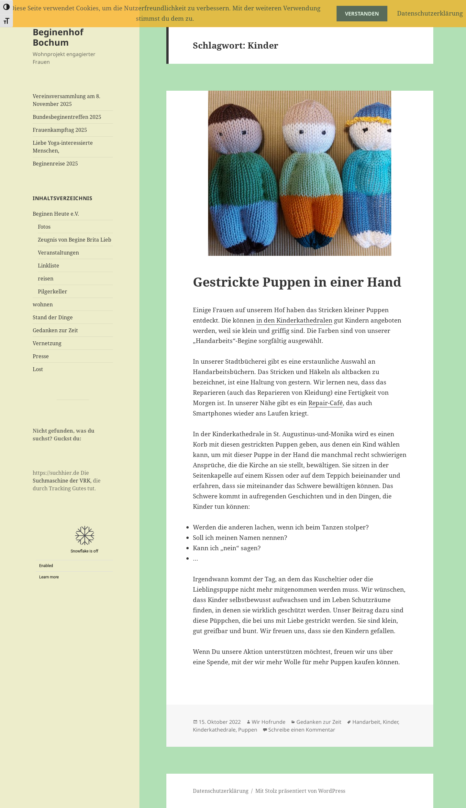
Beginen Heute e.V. (56, 213)
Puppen (247, 729)
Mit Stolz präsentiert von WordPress (300, 790)
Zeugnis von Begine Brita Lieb (74, 239)
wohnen (43, 304)
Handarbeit (366, 721)
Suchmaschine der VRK (61, 480)
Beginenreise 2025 (55, 163)
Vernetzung (47, 343)
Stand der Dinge (53, 317)
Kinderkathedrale (214, 729)
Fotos (44, 226)
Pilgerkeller (52, 291)
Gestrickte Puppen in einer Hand (297, 281)
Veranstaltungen (58, 252)
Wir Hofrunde (268, 721)
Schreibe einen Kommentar (301, 729)
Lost (38, 369)
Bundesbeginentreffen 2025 (67, 116)
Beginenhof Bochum (58, 37)
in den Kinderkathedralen (294, 320)
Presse (41, 356)
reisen (45, 278)
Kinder (390, 721)
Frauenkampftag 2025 (60, 129)
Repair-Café (325, 403)
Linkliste (48, 265)
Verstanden (362, 13)
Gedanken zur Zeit (55, 330)
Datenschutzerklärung (221, 790)
